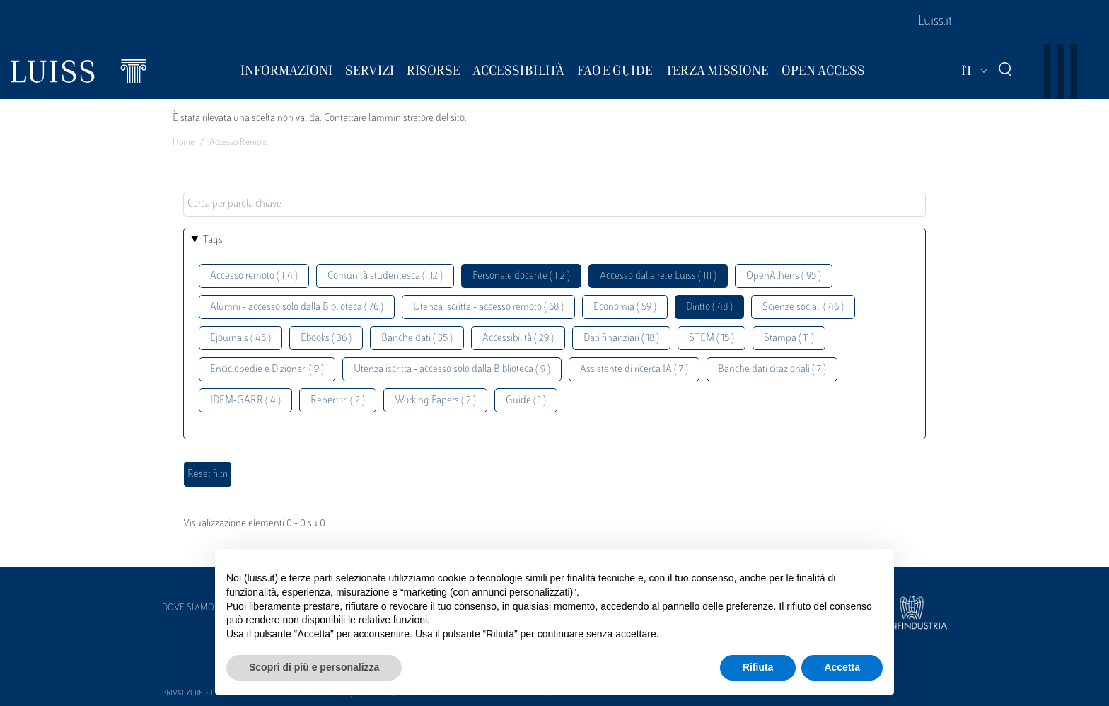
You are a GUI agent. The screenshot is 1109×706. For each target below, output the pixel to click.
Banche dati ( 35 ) (417, 338)
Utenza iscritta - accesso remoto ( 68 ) (488, 307)
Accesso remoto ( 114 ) (254, 276)
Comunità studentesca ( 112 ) (385, 276)
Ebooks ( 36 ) (326, 338)
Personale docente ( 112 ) (521, 276)
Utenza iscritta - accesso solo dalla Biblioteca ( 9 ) (452, 369)
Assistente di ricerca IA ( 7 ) (634, 369)
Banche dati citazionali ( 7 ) (772, 369)
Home (183, 143)
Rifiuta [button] (758, 667)
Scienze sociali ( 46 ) (803, 307)
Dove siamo (188, 608)
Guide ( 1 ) (526, 400)
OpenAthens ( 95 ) (783, 276)
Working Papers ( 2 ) (435, 400)
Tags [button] (213, 240)
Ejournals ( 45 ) (240, 338)
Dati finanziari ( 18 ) (621, 338)
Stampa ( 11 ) (789, 338)
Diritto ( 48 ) (709, 307)
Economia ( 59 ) (624, 307)
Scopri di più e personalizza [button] (314, 667)
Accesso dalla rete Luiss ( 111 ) (658, 276)
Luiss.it (935, 22)
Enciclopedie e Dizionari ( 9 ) (267, 369)
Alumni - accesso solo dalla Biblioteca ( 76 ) (296, 307)
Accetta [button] (842, 667)
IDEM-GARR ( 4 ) (245, 400)
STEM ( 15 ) (711, 338)
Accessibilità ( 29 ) (518, 338)
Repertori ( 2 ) (337, 400)
